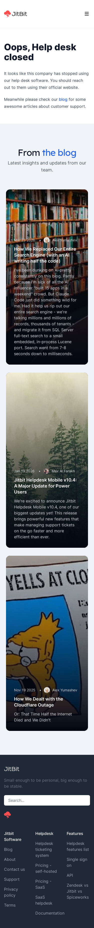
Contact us (14, 869)
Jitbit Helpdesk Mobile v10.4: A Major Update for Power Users (45, 485)
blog (63, 99)
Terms (10, 905)
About (10, 859)
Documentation (49, 913)
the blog (59, 152)
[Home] (15, 13)
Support (12, 879)
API (70, 875)
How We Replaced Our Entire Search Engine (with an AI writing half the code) (45, 255)
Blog (8, 849)
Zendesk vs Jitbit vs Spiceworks (78, 891)
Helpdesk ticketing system (44, 849)
